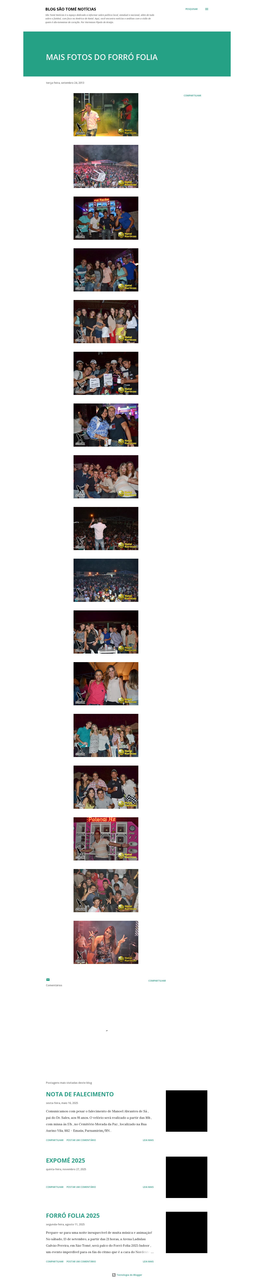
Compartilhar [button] (192, 95)
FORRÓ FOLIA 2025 (73, 1216)
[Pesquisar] (191, 9)
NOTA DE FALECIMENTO (80, 1094)
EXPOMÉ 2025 (65, 1160)
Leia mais (148, 1140)
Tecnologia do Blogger (127, 1274)
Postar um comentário (81, 1140)
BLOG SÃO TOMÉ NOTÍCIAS (70, 9)
